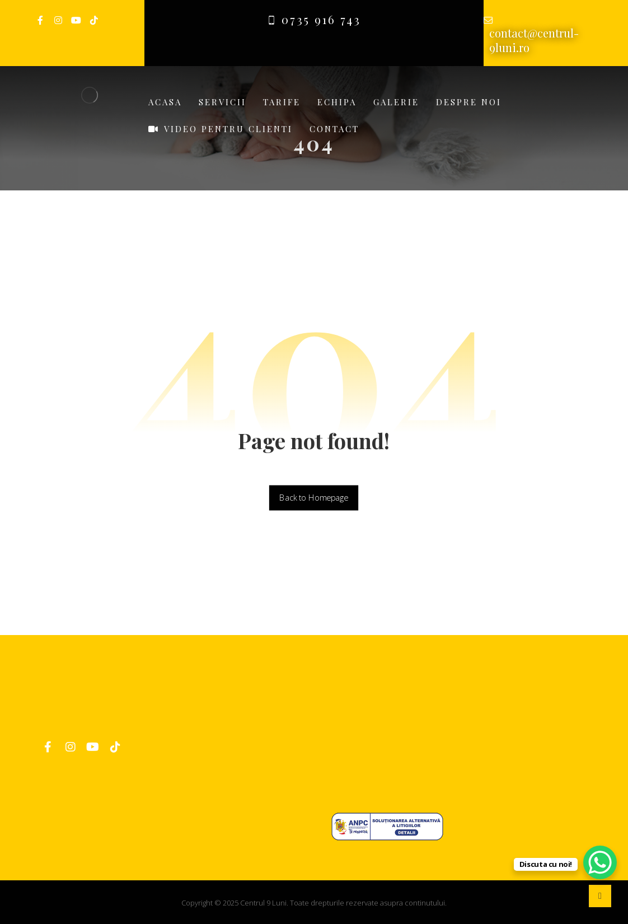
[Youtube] (76, 20)
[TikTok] (94, 20)
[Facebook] (40, 20)
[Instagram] (58, 20)
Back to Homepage (313, 497)
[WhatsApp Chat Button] (600, 862)
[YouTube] (93, 747)
